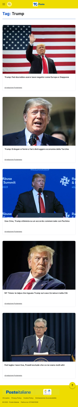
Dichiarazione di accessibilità (45, 398)
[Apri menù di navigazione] (3, 4)
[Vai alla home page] (39, 4)
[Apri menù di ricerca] (9, 4)
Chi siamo (6, 398)
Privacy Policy (16, 398)
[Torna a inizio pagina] (72, 385)
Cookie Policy (28, 398)
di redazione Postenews (13, 88)
